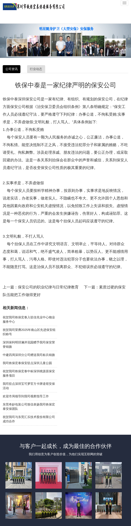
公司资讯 (11, 69)
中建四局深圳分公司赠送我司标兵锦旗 (29, 355)
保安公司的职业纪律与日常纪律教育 (48, 287)
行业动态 (36, 69)
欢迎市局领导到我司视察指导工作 (26, 396)
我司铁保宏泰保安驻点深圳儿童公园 (27, 363)
